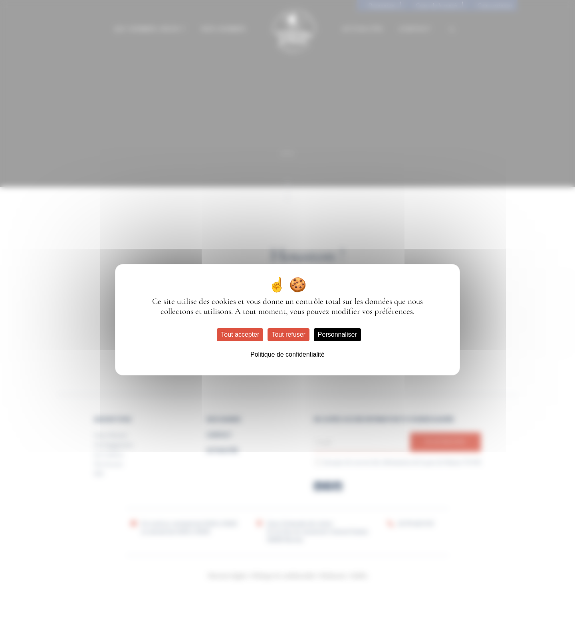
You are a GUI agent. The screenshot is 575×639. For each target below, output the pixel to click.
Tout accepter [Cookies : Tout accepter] (240, 334)
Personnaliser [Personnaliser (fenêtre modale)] (337, 334)
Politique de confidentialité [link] (287, 354)
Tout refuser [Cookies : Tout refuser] (288, 334)
